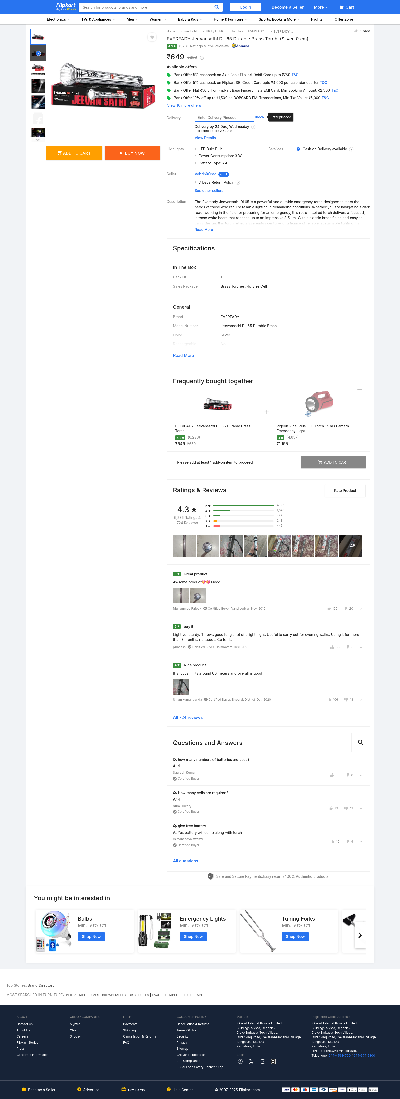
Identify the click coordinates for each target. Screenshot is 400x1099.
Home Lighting (190, 31)
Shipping (129, 1030)
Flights (317, 19)
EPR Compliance (188, 1061)
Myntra (75, 1024)
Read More (183, 355)
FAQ (126, 1042)
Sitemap (182, 1049)
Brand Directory (41, 985)
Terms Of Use (186, 1030)
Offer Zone (344, 19)
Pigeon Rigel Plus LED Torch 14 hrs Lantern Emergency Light (313, 428)
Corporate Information (32, 1055)
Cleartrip (76, 1030)
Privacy (182, 1042)
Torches (237, 31)
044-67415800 (364, 1055)
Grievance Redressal (191, 1055)
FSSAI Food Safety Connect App (200, 1067)
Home (171, 31)
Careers (22, 1036)
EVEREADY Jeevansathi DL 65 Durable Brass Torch (213, 428)
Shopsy (75, 1036)
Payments (130, 1024)
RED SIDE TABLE (193, 995)
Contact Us (25, 1024)
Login (245, 7)
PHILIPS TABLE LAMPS (82, 995)
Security (183, 1036)
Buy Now (132, 153)
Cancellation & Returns (139, 1036)
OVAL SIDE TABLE (165, 995)
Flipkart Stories (27, 1042)
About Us (23, 1030)
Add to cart (74, 153)
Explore (66, 9)
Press (21, 1049)
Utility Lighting (216, 31)
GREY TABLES (139, 995)
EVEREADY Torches (258, 31)
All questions (185, 860)
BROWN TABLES (114, 995)
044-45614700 (339, 1055)
